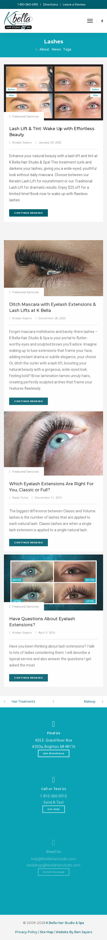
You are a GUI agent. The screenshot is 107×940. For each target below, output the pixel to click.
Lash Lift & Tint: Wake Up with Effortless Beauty (51, 131)
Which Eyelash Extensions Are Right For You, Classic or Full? (51, 544)
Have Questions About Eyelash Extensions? (42, 676)
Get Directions (53, 769)
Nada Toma (20, 555)
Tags (67, 49)
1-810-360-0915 (28, 4)
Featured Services (25, 116)
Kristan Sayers (22, 142)
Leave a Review (74, 4)
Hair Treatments (23, 701)
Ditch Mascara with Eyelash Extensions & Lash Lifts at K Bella (52, 377)
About (44, 49)
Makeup (89, 701)
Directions (50, 4)
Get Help (53, 835)
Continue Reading (28, 212)
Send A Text (53, 829)
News (56, 49)
